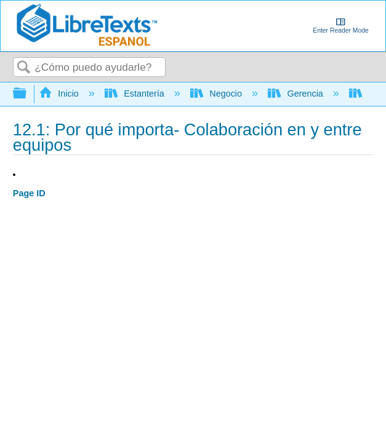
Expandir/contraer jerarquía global (27, 94)
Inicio (60, 93)
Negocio (217, 93)
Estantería (136, 93)
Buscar (24, 68)
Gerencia (297, 93)
